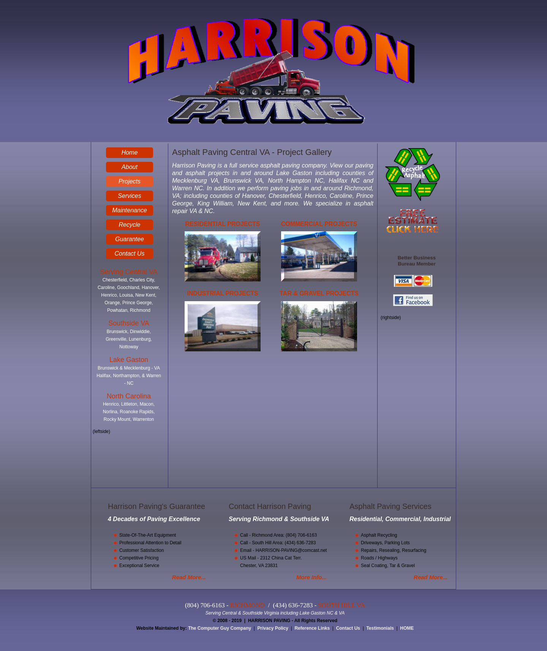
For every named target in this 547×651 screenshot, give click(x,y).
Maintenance (129, 210)
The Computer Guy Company (219, 628)
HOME (407, 628)
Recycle (130, 224)
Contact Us (129, 253)
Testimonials (380, 628)
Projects (130, 181)
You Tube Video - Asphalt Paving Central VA (274, 423)
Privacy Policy (273, 628)
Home (130, 152)
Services (129, 196)
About (130, 167)
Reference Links (312, 628)
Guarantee (129, 239)
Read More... (189, 577)
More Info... (311, 577)
